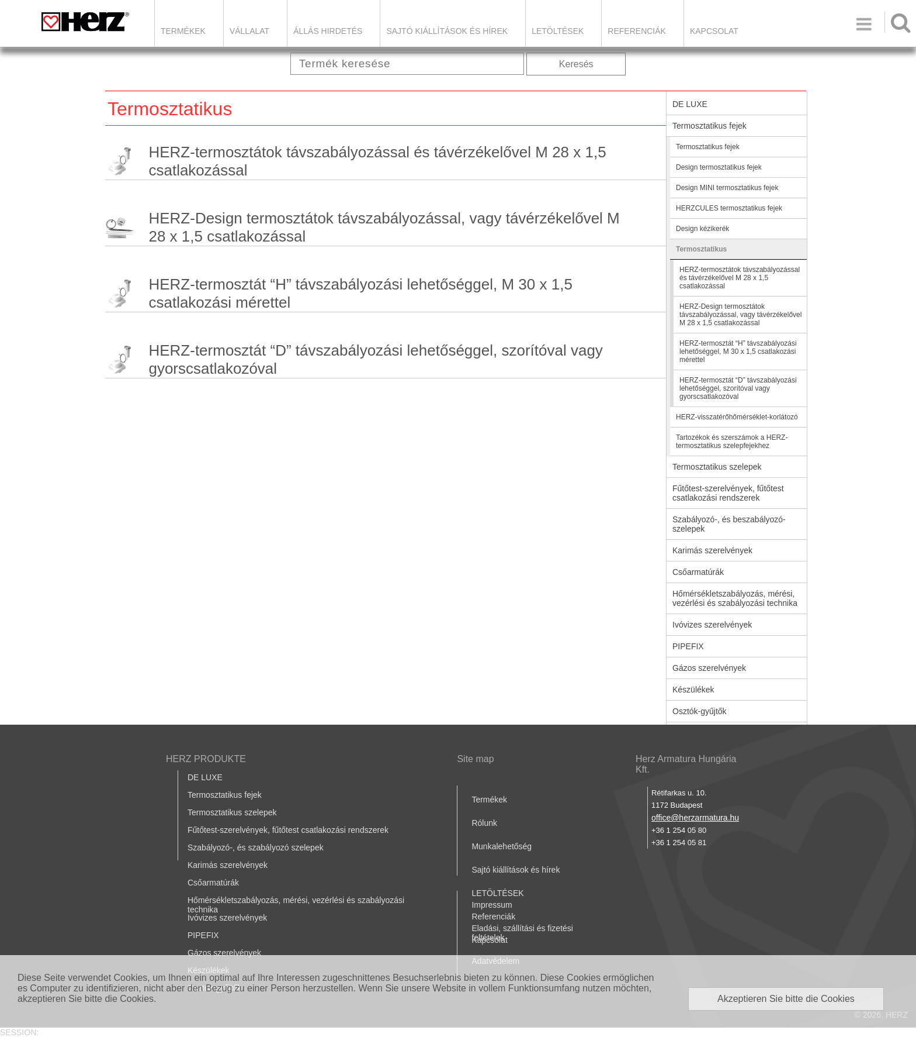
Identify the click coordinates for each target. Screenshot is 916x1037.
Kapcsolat (714, 31)
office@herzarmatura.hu (695, 817)
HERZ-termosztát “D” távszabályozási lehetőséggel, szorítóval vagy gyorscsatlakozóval (375, 359)
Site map (475, 759)
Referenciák (637, 31)
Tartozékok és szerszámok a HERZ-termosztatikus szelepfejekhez (731, 441)
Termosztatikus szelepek (717, 466)
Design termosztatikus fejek (719, 167)
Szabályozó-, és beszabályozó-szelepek (729, 524)
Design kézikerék (702, 229)
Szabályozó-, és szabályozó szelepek (256, 847)
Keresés (576, 64)
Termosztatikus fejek (709, 125)
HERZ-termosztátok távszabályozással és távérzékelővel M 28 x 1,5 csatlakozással (377, 161)
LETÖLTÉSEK (558, 31)
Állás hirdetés (327, 31)
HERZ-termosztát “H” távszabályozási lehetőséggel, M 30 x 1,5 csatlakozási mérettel (360, 293)
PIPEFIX (688, 646)
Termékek (183, 31)
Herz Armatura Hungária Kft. (686, 764)
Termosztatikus (701, 249)
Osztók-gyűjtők (699, 711)
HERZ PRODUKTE (206, 759)
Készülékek (693, 689)
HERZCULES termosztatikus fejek (729, 208)
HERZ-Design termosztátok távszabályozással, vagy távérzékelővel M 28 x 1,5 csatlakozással (383, 227)
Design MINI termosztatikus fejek (727, 188)
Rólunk (484, 823)
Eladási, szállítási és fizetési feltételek (522, 933)
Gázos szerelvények (709, 668)
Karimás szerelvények (712, 550)
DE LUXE (689, 104)
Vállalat (249, 31)
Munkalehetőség (501, 846)
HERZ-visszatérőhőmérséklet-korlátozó (737, 417)
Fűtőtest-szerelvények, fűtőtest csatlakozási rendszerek (728, 493)
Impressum (491, 904)
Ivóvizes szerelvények (712, 624)
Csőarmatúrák (698, 572)
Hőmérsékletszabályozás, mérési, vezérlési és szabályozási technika (734, 598)
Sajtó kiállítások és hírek (447, 31)
